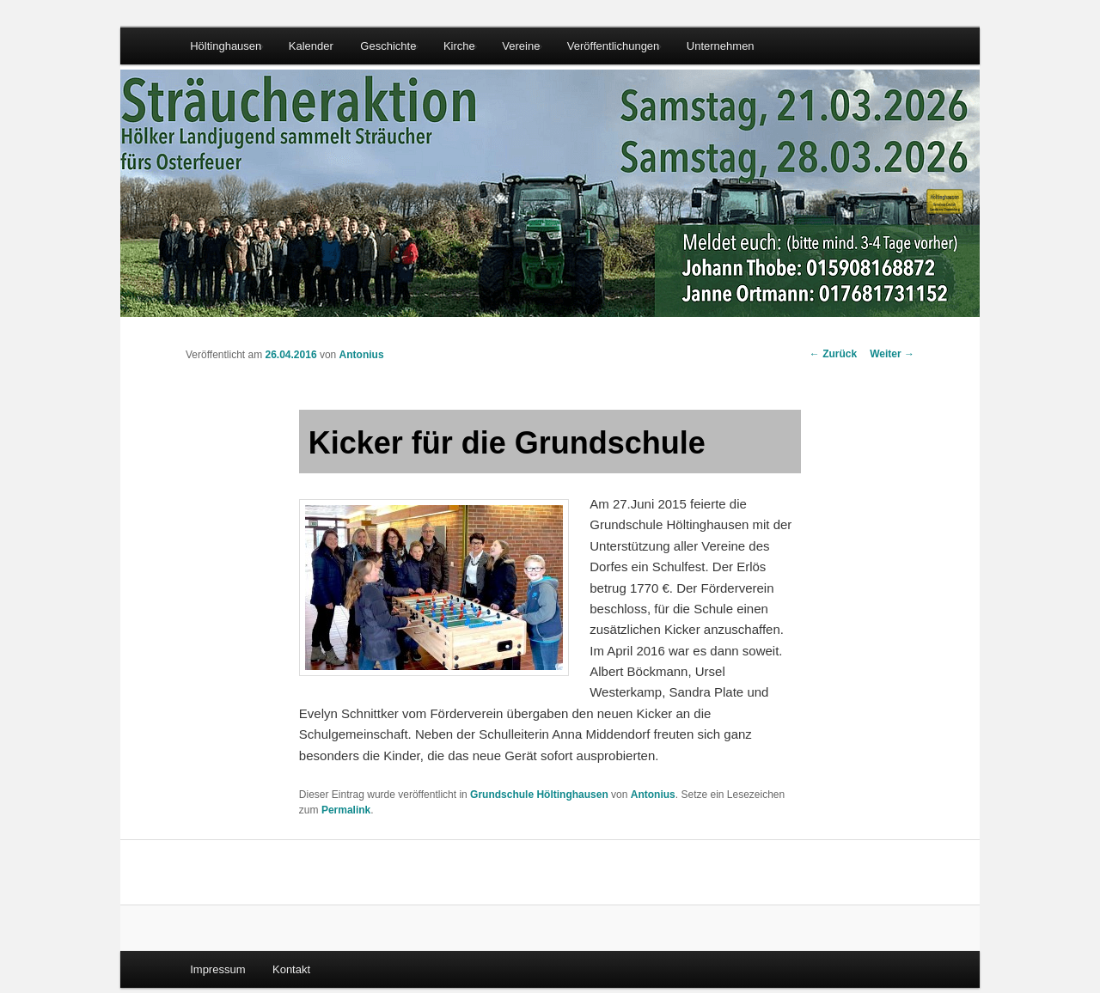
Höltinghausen (225, 46)
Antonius (361, 355)
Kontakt (291, 969)
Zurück (833, 354)
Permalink (345, 810)
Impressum (217, 969)
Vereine (521, 46)
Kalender (311, 46)
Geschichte (388, 46)
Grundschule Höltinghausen (539, 795)
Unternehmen (721, 46)
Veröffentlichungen (613, 46)
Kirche (459, 46)
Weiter (892, 354)
